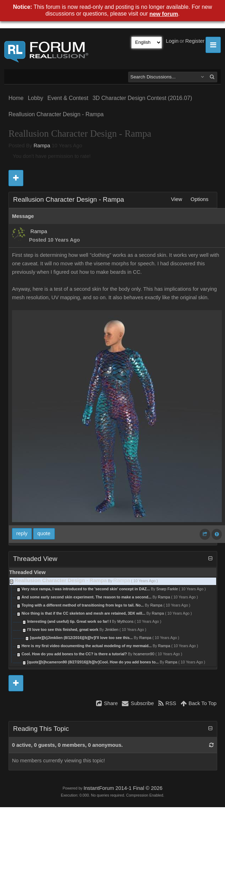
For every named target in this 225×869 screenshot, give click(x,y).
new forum (163, 14)
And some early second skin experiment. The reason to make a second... (87, 597)
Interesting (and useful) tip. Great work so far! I (69, 621)
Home (16, 98)
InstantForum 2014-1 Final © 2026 (122, 788)
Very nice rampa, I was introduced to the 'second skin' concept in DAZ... (86, 589)
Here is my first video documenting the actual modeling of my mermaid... (87, 646)
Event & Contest (67, 98)
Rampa (42, 145)
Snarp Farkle (167, 589)
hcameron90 (144, 654)
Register (195, 41)
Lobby (35, 98)
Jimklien (112, 629)
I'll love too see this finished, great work (63, 629)
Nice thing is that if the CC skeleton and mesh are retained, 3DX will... (84, 613)
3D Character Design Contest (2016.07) (142, 98)
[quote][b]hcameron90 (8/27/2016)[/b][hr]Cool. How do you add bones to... (93, 662)
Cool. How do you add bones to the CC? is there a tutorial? (74, 654)
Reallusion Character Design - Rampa (55, 114)
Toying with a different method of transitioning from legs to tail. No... (83, 605)
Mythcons (125, 621)
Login (172, 41)
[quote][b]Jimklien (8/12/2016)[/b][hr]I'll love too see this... (81, 638)
